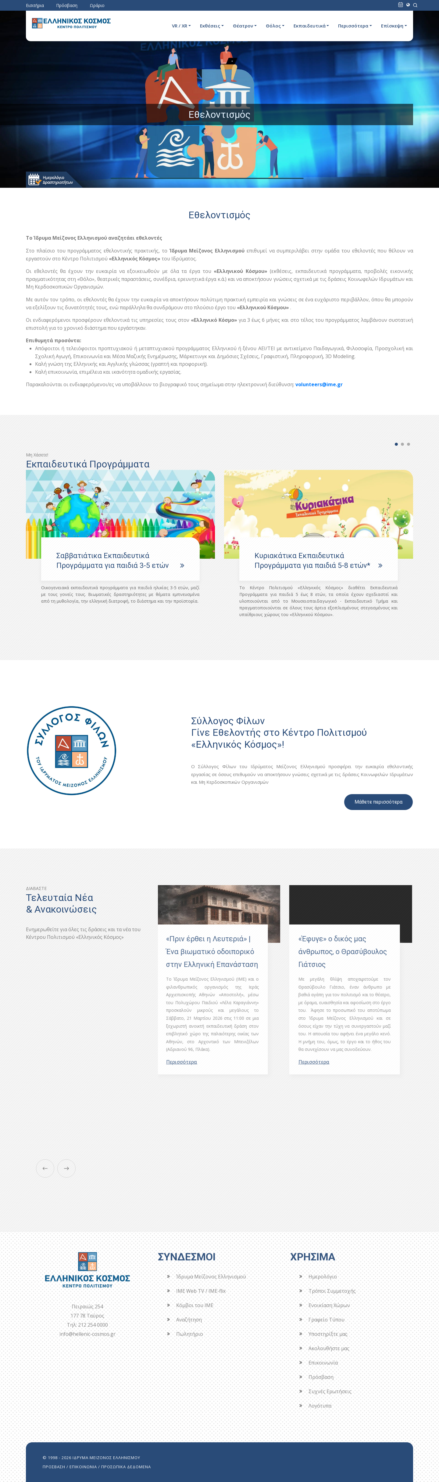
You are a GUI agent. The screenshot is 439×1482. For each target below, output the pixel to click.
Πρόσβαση (66, 5)
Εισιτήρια (35, 5)
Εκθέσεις (210, 26)
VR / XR (179, 26)
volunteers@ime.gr (319, 384)
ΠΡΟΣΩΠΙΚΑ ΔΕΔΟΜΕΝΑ (126, 1466)
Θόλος (273, 26)
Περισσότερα (353, 26)
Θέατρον (243, 26)
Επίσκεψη (392, 26)
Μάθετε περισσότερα (378, 802)
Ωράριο (97, 5)
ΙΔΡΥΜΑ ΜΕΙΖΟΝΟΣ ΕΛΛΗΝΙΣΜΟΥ (106, 1457)
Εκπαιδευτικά (310, 26)
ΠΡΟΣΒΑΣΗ (54, 1466)
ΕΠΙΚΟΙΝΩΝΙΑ (83, 1466)
